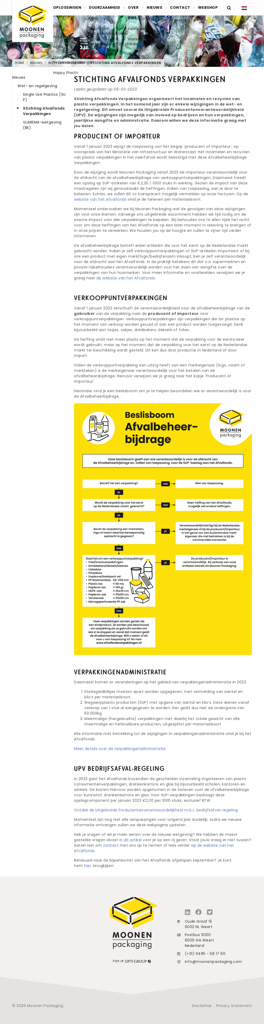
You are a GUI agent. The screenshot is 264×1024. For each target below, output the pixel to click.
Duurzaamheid (107, 7)
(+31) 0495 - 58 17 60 (205, 953)
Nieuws (160, 7)
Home (19, 63)
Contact (183, 7)
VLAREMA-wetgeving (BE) (42, 125)
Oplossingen (72, 7)
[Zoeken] (228, 7)
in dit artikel (130, 839)
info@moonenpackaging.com (213, 961)
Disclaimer (202, 1005)
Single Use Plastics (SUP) (44, 97)
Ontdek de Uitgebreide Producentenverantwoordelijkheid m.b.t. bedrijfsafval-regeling (156, 810)
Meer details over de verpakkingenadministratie (120, 748)
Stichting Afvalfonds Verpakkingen (125, 63)
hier (87, 865)
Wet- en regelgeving (66, 63)
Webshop (208, 7)
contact (111, 845)
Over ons (134, 13)
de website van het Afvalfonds (125, 278)
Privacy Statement (234, 1005)
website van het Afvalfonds (100, 199)
